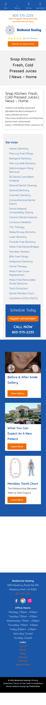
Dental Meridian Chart (21, 293)
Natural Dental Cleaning (23, 185)
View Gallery (17, 393)
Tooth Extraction (18, 288)
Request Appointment (23, 318)
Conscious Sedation (20, 222)
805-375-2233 (23, 15)
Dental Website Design (16, 686)
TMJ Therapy (16, 227)
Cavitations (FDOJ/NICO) (23, 298)
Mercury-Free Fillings (21, 153)
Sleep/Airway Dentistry (22, 232)
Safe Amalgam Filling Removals (23, 19)
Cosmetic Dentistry (20, 195)
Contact (23, 660)
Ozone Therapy (18, 266)
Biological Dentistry (20, 158)
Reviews (23, 657)
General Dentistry (19, 190)
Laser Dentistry (18, 236)
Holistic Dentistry (18, 148)
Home (23, 646)
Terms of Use (19, 683)
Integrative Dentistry (21, 261)
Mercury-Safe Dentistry (22, 163)
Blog (23, 653)
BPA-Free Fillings (18, 256)
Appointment (23, 664)
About (23, 649)
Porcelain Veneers (19, 251)
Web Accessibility (34, 683)
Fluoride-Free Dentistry (23, 21)
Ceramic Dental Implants (23, 217)
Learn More (17, 446)
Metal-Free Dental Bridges (24, 246)
